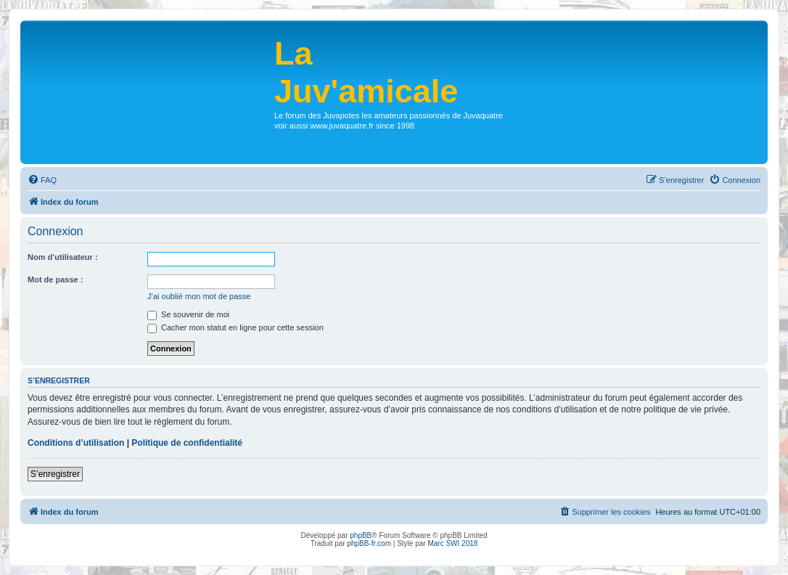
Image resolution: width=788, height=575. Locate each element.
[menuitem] (42, 180)
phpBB (361, 535)
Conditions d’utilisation (76, 443)
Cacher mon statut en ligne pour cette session (235, 327)
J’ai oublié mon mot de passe (198, 296)
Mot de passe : (55, 279)
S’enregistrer (55, 474)
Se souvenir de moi (188, 314)
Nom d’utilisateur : (63, 257)
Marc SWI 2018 (452, 543)
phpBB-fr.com (369, 543)
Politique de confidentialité (186, 443)
